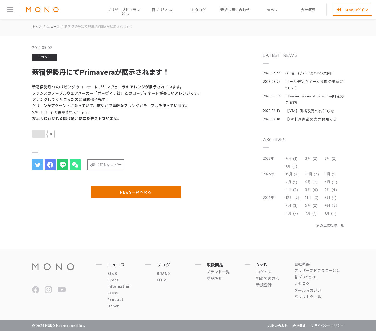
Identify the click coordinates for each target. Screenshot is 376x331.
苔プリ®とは (162, 9)
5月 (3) (331, 182)
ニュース (53, 26)
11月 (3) (312, 197)
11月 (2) (292, 174)
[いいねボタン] (38, 134)
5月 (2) (311, 205)
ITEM (161, 279)
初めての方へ (267, 278)
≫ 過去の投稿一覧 (330, 225)
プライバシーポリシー (327, 325)
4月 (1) (292, 158)
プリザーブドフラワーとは (125, 11)
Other (113, 306)
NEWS (271, 9)
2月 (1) (311, 213)
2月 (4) (331, 190)
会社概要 (308, 9)
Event (113, 279)
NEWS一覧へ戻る (135, 192)
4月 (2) (292, 190)
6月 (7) (311, 182)
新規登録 (264, 284)
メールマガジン (307, 290)
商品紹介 (214, 278)
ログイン (264, 271)
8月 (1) (331, 174)
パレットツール (307, 296)
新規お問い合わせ (235, 9)
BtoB (112, 273)
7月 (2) (292, 205)
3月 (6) (311, 190)
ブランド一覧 (218, 271)
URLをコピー (110, 165)
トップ (37, 26)
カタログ (198, 9)
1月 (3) (331, 213)
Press (112, 292)
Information (119, 286)
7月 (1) (291, 182)
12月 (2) (292, 197)
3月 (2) (311, 158)
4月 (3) (331, 205)
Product (115, 299)
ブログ (163, 265)
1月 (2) (291, 166)
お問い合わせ (278, 325)
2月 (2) (331, 158)
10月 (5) (312, 174)
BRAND (163, 273)
